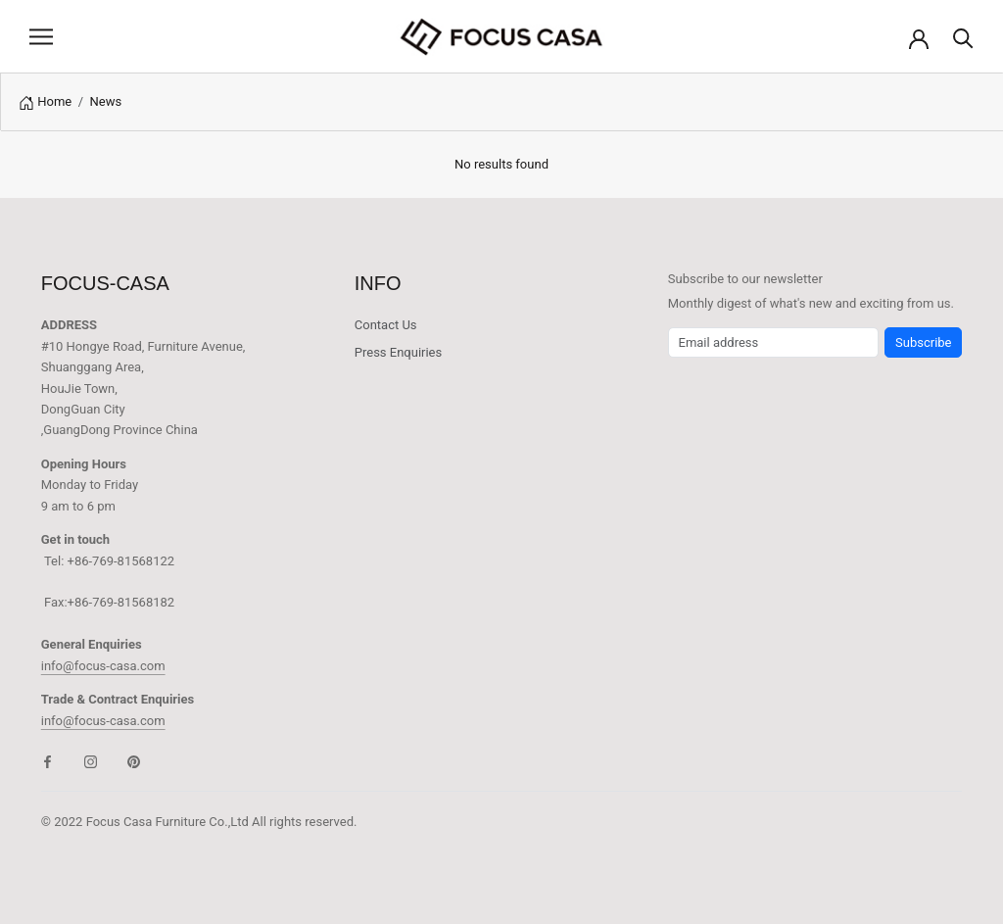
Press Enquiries (398, 352)
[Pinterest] (133, 761)
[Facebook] (47, 761)
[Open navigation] (41, 36)
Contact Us (386, 324)
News (106, 101)
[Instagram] (90, 761)
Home (54, 101)
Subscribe (923, 342)
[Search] (963, 36)
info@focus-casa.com (103, 665)
